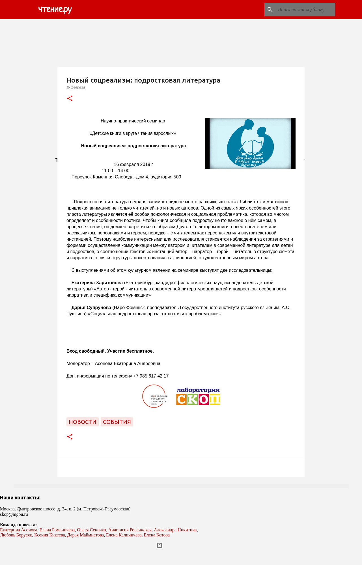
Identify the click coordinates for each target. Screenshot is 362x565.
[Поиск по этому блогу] (305, 9)
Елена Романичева (57, 529)
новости (82, 422)
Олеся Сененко (91, 529)
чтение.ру (55, 9)
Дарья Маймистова (85, 534)
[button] (69, 99)
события (117, 422)
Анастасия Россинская (130, 529)
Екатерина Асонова (18, 529)
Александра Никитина (175, 529)
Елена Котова (157, 534)
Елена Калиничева (124, 534)
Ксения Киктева (49, 534)
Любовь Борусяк (16, 534)
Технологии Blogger (181, 545)
